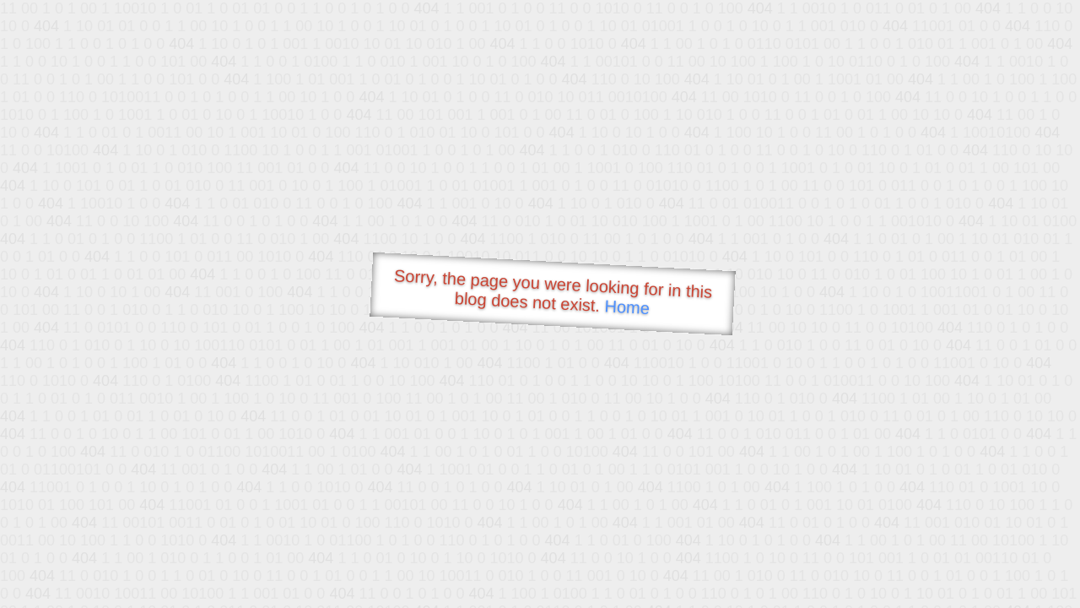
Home (627, 307)
